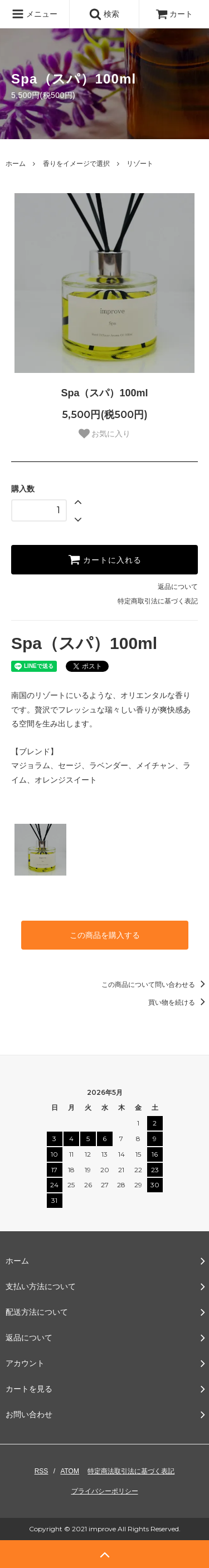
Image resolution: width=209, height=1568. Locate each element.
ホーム (16, 164)
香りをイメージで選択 (76, 164)
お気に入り (105, 433)
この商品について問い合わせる (155, 985)
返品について (178, 587)
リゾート (140, 164)
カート (174, 13)
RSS (41, 1471)
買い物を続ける (178, 1002)
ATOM (69, 1471)
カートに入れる (105, 559)
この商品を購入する (105, 935)
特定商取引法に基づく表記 (158, 601)
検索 (104, 14)
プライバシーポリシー (104, 1491)
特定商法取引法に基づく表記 (131, 1471)
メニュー (34, 14)
